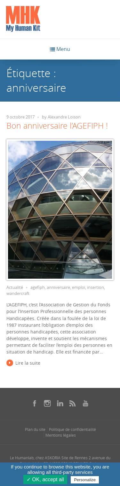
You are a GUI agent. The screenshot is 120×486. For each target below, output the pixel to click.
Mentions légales (60, 435)
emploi (78, 287)
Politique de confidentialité (72, 429)
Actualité (14, 287)
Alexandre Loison (64, 117)
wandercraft (17, 293)
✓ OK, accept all (45, 479)
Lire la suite (27, 363)
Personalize (85, 479)
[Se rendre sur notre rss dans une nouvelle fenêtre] (73, 403)
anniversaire (58, 287)
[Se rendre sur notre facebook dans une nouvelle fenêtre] (34, 403)
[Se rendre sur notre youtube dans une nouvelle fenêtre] (85, 403)
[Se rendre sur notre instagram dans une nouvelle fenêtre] (47, 403)
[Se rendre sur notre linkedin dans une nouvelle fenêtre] (60, 403)
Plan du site (35, 429)
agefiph (37, 287)
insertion (95, 287)
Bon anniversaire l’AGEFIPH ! (57, 125)
